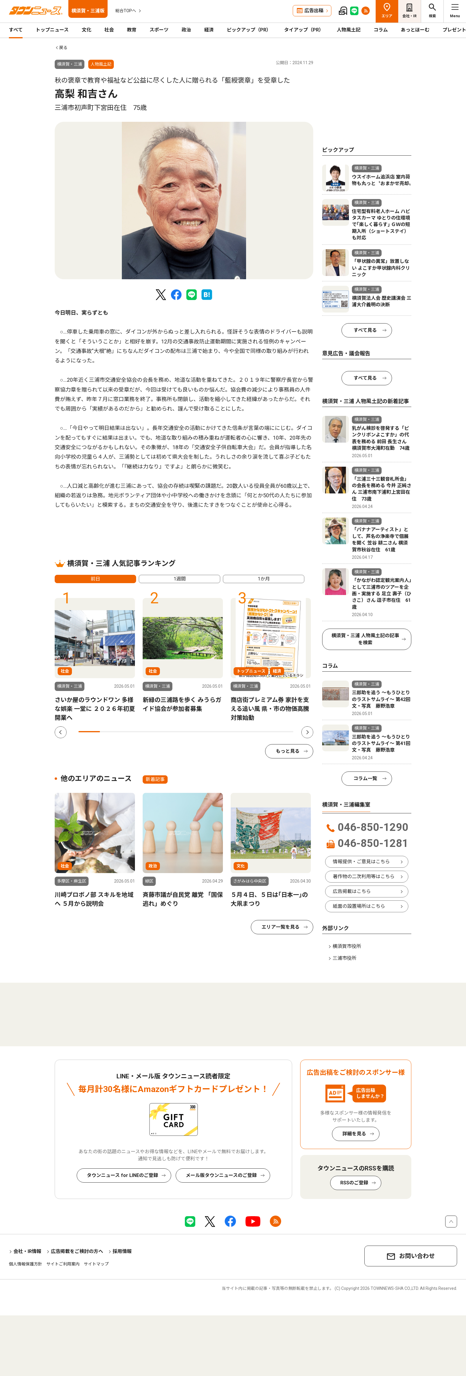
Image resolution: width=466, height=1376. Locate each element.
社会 (109, 30)
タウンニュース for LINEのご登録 (122, 1175)
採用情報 (122, 1251)
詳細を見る (354, 1134)
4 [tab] (153, 731)
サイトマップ (96, 1264)
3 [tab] (132, 731)
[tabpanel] (184, 200)
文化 (86, 30)
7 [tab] (218, 731)
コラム (381, 30)
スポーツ (159, 30)
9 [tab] (261, 731)
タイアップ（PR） (304, 30)
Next (307, 732)
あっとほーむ (415, 30)
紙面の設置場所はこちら (359, 906)
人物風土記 (348, 30)
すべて (16, 30)
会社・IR (409, 16)
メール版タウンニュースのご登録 (221, 1175)
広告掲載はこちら (352, 891)
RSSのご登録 (354, 1183)
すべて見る (365, 330)
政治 (186, 30)
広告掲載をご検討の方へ (77, 1251)
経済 (209, 30)
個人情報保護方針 (25, 1264)
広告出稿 (313, 10)
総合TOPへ (125, 10)
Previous (61, 732)
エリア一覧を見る (281, 927)
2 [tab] (110, 731)
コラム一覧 (365, 778)
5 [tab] (175, 731)
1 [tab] (89, 731)
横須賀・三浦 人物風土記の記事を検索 (365, 639)
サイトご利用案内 (63, 1264)
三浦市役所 (344, 958)
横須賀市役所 (347, 946)
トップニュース (52, 30)
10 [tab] (282, 731)
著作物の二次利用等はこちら (364, 876)
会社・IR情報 (27, 1251)
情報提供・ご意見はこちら (361, 861)
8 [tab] (239, 731)
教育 (131, 30)
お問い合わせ (417, 1256)
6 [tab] (196, 731)
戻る (63, 47)
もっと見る (288, 751)
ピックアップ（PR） (249, 30)
